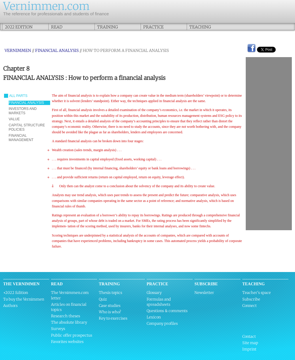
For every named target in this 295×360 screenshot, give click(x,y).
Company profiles (162, 323)
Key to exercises (113, 318)
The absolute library (69, 322)
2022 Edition (19, 27)
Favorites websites (67, 341)
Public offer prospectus (71, 335)
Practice (153, 27)
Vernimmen (18, 50)
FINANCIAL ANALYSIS (57, 50)
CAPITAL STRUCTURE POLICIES (27, 127)
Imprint (249, 349)
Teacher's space (256, 292)
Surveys (58, 328)
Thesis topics (110, 292)
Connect (249, 305)
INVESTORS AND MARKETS (23, 111)
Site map (250, 342)
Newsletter (204, 292)
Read (56, 27)
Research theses (65, 316)
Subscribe (251, 299)
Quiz (103, 299)
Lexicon (154, 317)
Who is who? (110, 312)
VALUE (14, 119)
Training (107, 27)
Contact (249, 336)
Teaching (200, 27)
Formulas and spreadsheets (159, 302)
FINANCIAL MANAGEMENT (21, 138)
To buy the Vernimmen (23, 299)
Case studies (109, 305)
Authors (10, 305)
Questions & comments (167, 310)
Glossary (154, 292)
